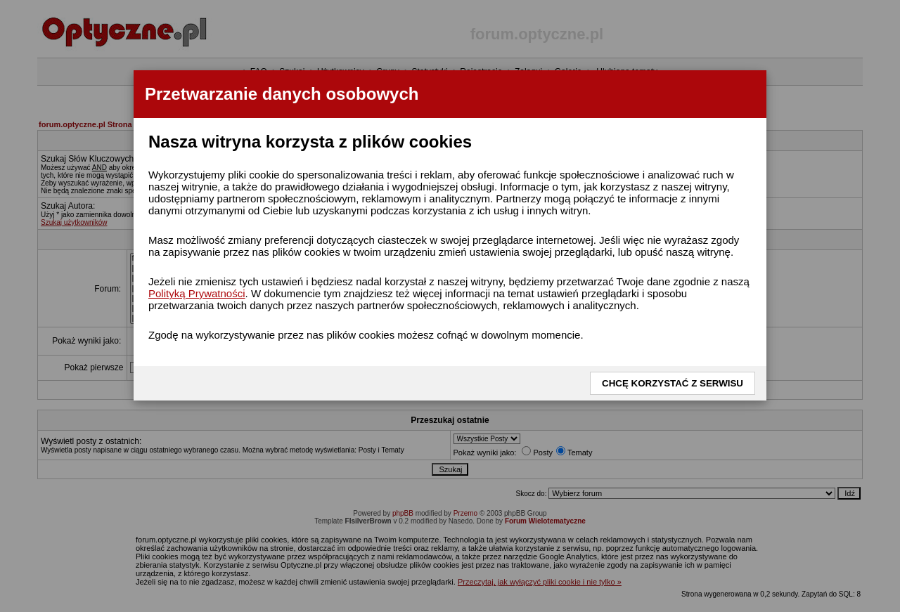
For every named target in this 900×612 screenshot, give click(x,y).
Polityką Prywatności (196, 293)
